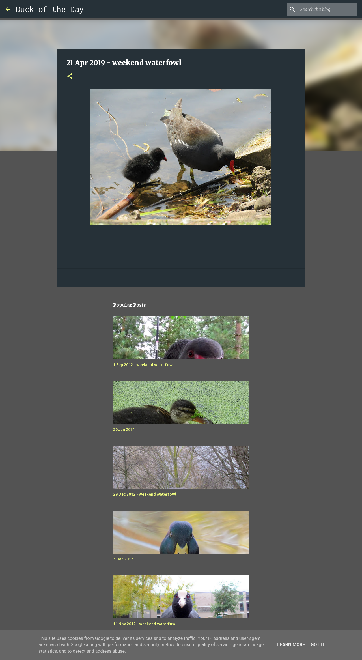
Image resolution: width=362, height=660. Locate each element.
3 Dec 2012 (123, 559)
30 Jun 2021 (124, 429)
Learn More (291, 644)
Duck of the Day (50, 9)
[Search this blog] (327, 9)
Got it (317, 644)
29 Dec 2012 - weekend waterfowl (144, 494)
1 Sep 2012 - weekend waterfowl (143, 364)
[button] (69, 76)
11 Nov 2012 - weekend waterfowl (144, 624)
